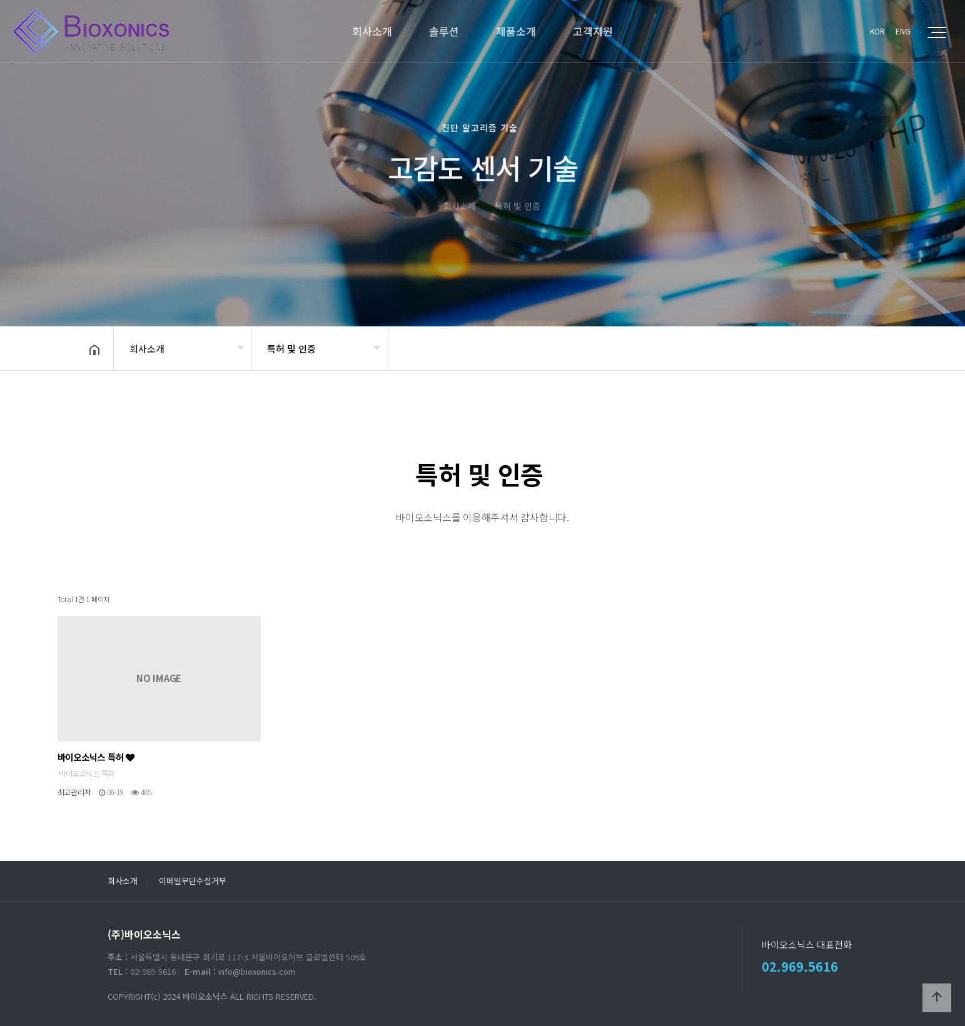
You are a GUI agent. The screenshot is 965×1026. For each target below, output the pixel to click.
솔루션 (444, 31)
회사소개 (372, 31)
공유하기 (860, 347)
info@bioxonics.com (256, 971)
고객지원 (593, 31)
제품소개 (516, 31)
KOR (877, 31)
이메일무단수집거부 (192, 881)
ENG (903, 31)
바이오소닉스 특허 (96, 756)
